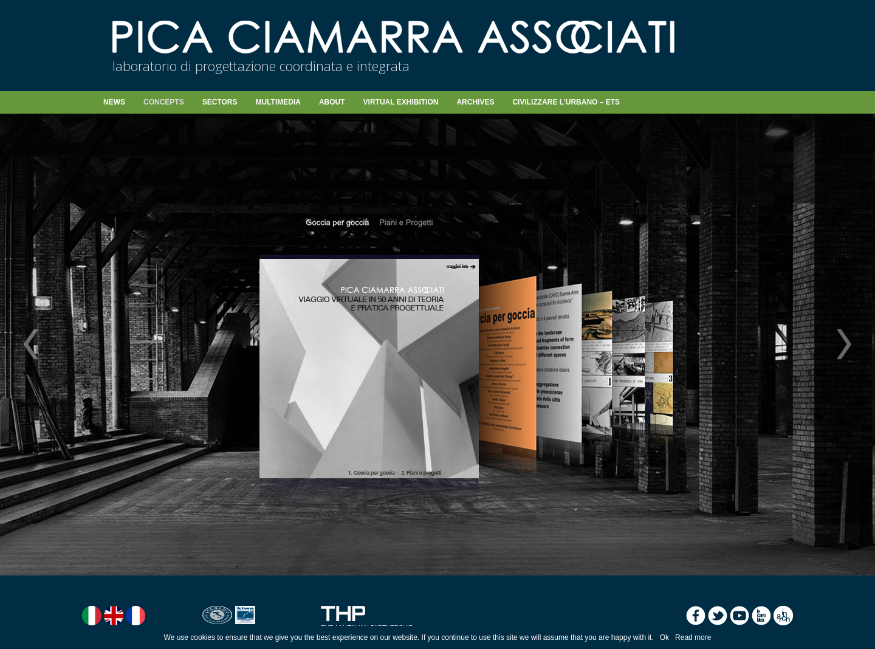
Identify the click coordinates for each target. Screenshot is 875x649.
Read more (693, 637)
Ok (664, 637)
